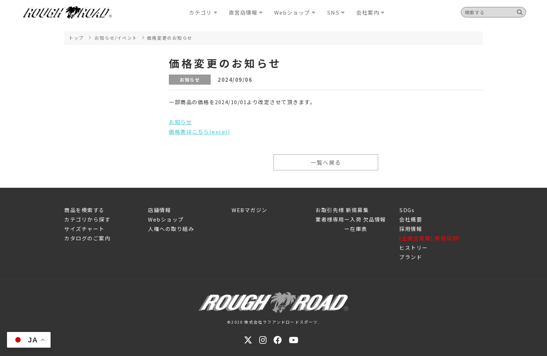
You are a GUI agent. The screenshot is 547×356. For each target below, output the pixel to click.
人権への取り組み (171, 228)
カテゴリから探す (87, 219)
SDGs (406, 210)
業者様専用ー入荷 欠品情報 (350, 219)
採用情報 (410, 228)
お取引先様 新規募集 (342, 210)
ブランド (410, 257)
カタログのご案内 (87, 238)
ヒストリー (413, 247)
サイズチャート (84, 228)
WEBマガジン (250, 210)
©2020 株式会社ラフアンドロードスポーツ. (273, 322)
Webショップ (166, 219)
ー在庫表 (341, 228)
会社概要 (410, 219)
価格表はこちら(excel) (199, 131)
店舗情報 (159, 210)
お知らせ (180, 121)
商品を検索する (84, 210)
